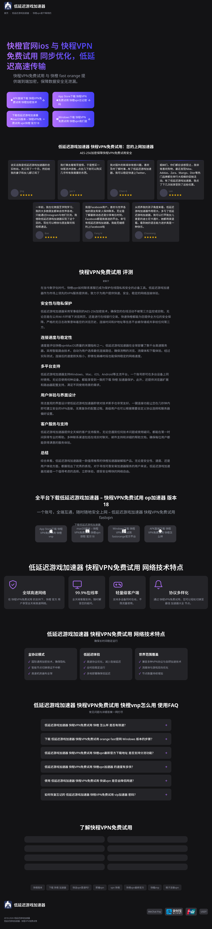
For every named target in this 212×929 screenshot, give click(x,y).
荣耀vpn (100, 887)
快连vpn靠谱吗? (81, 887)
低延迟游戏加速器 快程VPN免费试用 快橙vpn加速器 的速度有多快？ (89, 767)
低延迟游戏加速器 (20, 13)
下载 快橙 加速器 (57, 887)
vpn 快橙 (115, 887)
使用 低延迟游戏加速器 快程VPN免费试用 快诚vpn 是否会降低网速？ (90, 781)
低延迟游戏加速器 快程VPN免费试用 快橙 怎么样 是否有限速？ (86, 725)
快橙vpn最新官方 (135, 887)
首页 (6, 13)
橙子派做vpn (172, 887)
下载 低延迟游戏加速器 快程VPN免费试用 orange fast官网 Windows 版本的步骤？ (99, 739)
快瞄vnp (155, 887)
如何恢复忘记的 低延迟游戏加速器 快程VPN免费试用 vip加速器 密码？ (91, 795)
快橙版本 (37, 887)
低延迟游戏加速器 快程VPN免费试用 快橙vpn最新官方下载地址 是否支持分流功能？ (100, 753)
